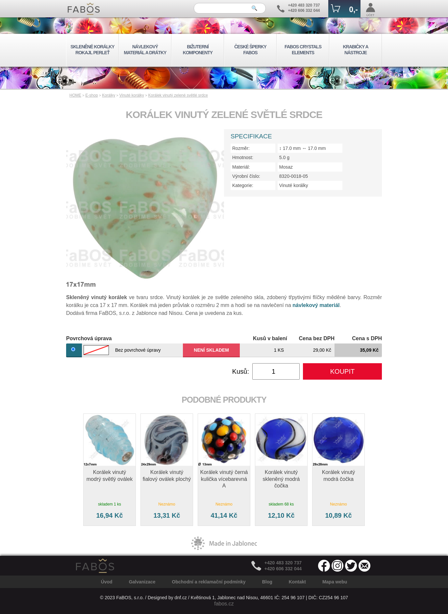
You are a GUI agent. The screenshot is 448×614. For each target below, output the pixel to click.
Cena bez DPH (317, 338)
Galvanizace (142, 581)
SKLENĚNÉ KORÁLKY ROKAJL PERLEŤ (92, 49)
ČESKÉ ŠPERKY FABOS (250, 49)
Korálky (108, 95)
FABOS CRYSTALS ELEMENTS (303, 49)
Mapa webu (334, 581)
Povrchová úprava (89, 338)
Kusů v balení (270, 338)
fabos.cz (224, 603)
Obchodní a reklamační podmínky (209, 581)
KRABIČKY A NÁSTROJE (355, 49)
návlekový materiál (315, 305)
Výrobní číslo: (246, 176)
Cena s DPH (367, 338)
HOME (75, 95)
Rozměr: (241, 148)
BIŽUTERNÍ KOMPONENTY (197, 49)
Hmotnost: (242, 157)
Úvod (106, 581)
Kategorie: (242, 185)
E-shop (92, 95)
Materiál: (241, 167)
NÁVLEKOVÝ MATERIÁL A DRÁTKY (145, 49)
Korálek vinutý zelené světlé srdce (178, 95)
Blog (267, 581)
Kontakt (297, 581)
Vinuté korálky (131, 95)
